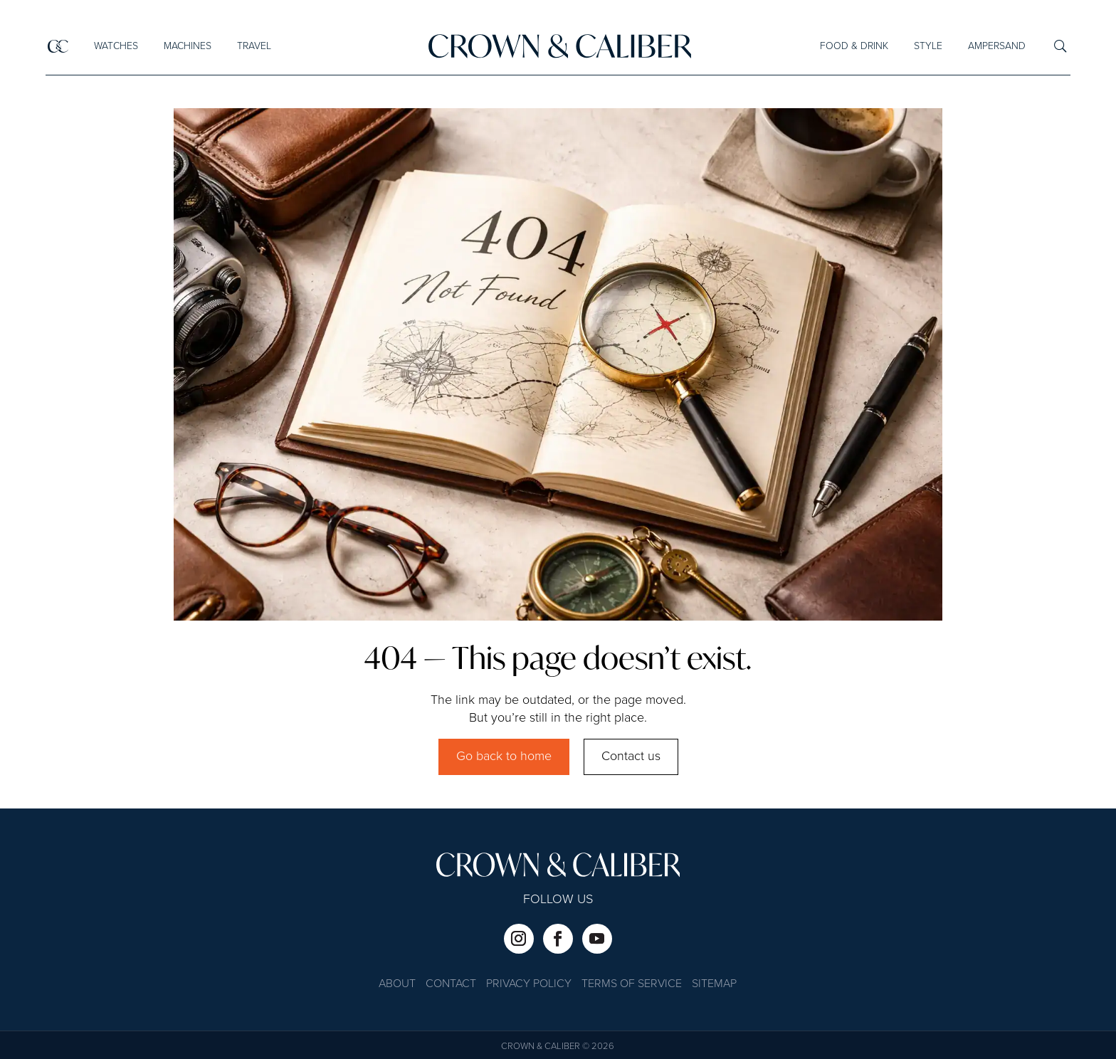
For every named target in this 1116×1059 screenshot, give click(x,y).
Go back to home (504, 756)
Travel (253, 46)
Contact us (630, 756)
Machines (187, 46)
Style (928, 46)
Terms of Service (631, 984)
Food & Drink (854, 46)
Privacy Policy (529, 984)
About (397, 984)
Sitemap (714, 984)
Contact (451, 984)
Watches (115, 46)
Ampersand (997, 46)
